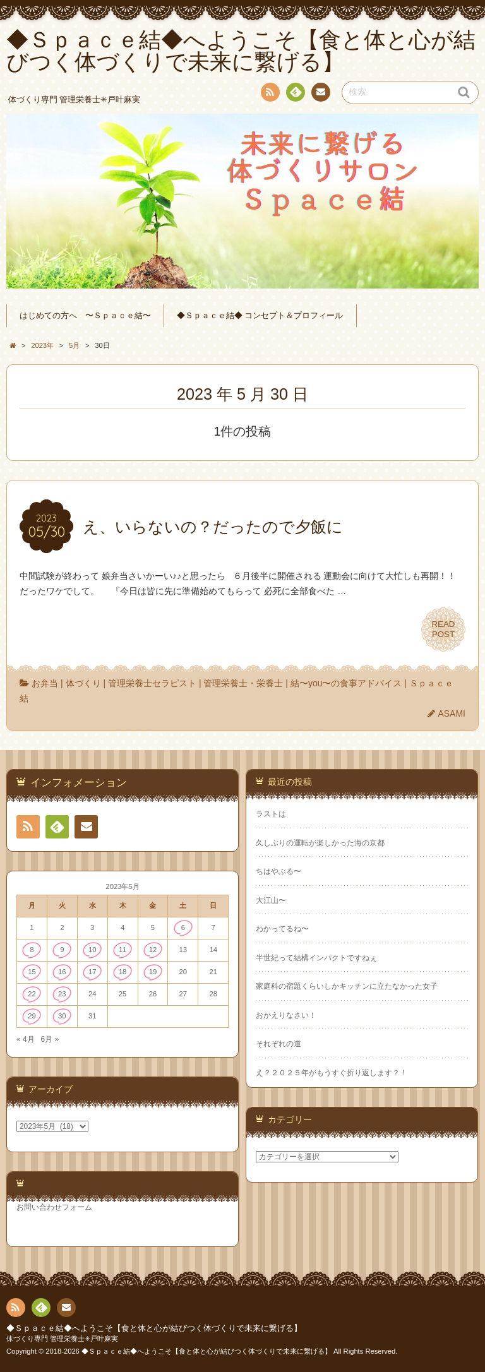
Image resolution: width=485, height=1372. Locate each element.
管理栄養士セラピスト (152, 683)
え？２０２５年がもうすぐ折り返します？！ (331, 1072)
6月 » (49, 1039)
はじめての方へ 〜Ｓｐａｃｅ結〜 (85, 315)
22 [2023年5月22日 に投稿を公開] (32, 994)
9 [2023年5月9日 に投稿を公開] (62, 949)
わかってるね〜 (282, 928)
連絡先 (320, 94)
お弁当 (45, 683)
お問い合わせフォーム (54, 1207)
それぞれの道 (278, 1043)
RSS (269, 94)
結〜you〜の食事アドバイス (346, 683)
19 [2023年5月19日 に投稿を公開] (153, 971)
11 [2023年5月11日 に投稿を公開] (123, 949)
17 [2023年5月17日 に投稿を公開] (92, 971)
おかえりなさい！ (286, 1015)
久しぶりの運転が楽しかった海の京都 (320, 842)
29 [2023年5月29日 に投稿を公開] (32, 1016)
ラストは (271, 813)
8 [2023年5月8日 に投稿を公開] (31, 949)
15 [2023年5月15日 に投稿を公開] (32, 971)
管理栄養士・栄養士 (243, 683)
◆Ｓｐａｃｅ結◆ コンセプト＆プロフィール (260, 315)
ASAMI (451, 713)
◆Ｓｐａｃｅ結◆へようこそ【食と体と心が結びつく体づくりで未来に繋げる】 (154, 1328)
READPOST (443, 629)
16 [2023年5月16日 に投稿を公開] (62, 971)
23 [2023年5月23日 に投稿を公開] (62, 994)
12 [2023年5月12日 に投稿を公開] (153, 949)
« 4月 (25, 1039)
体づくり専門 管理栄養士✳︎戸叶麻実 (62, 1338)
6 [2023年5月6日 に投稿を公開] (183, 927)
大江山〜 (271, 900)
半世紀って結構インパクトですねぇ (316, 957)
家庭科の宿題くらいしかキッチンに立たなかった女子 (347, 986)
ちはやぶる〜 (278, 871)
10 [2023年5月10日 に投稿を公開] (92, 949)
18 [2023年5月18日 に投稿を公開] (123, 971)
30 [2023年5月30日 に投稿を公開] (62, 1016)
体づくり (83, 683)
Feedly (295, 94)
